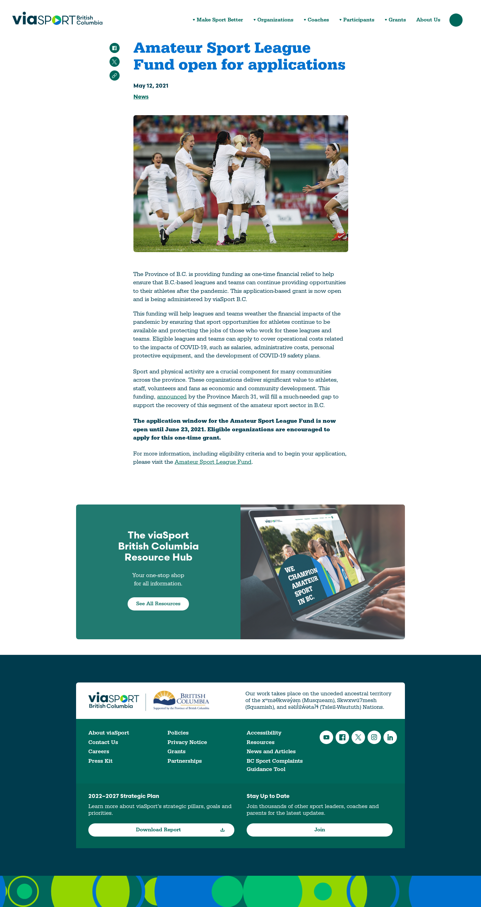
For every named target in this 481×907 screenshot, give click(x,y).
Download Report (180, 829)
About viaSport (108, 732)
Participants (358, 20)
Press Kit (100, 761)
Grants (397, 20)
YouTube (326, 737)
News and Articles (271, 751)
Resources (261, 742)
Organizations (275, 20)
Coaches (318, 20)
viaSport (57, 18)
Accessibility (264, 732)
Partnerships (184, 761)
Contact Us (103, 742)
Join (319, 829)
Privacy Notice (187, 742)
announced (172, 396)
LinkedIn (390, 737)
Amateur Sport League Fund (213, 462)
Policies (178, 732)
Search (456, 20)
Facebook (342, 737)
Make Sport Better (220, 20)
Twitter (358, 737)
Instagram (374, 737)
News (140, 97)
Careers (98, 751)
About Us (428, 20)
